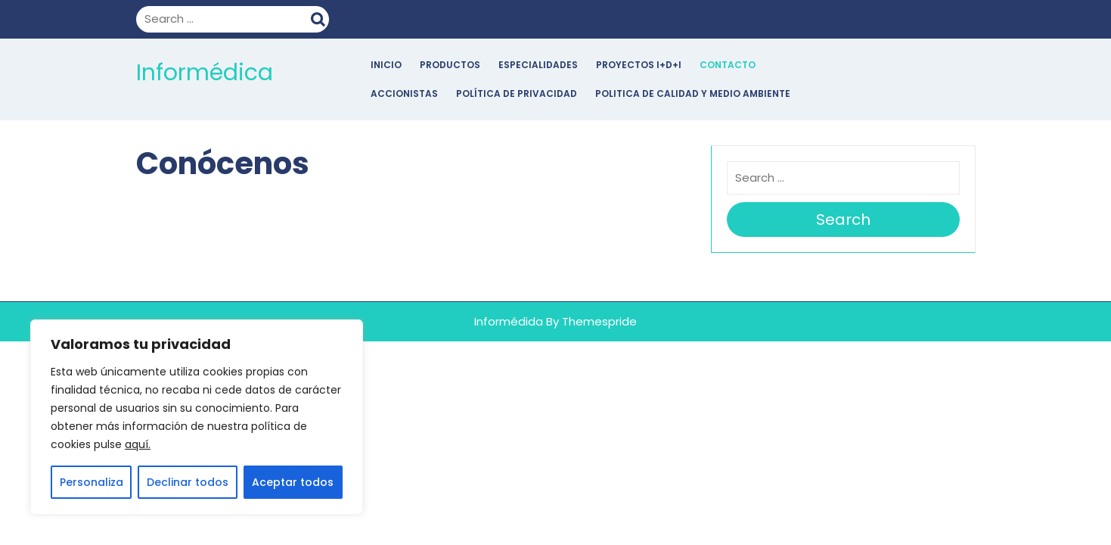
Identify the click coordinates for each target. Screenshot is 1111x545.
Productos (450, 64)
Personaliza (91, 482)
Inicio (386, 64)
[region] (196, 417)
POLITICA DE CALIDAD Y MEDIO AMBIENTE (692, 93)
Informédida (508, 321)
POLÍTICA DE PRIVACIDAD (516, 93)
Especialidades (538, 64)
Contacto (728, 64)
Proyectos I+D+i (638, 64)
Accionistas (404, 93)
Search (320, 17)
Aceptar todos (293, 482)
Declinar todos (187, 482)
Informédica (204, 73)
